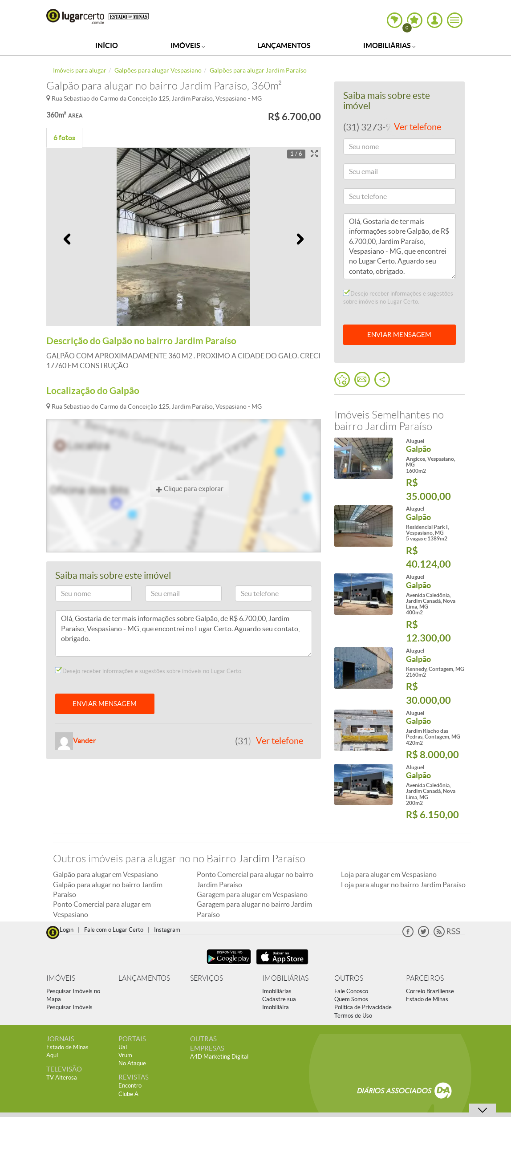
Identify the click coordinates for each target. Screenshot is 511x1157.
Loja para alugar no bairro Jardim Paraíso (403, 885)
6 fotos (64, 138)
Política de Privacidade (363, 1007)
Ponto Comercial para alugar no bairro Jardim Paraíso (255, 879)
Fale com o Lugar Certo (113, 929)
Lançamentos (284, 45)
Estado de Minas (427, 999)
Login (66, 929)
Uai (122, 1047)
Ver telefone (279, 741)
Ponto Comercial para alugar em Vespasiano (102, 909)
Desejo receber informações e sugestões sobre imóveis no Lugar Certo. (149, 670)
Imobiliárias (389, 45)
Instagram (167, 929)
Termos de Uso (353, 1015)
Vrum (125, 1055)
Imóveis (187, 45)
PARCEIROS (425, 978)
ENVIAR (399, 334)
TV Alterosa (61, 1077)
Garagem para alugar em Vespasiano (252, 894)
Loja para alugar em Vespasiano (389, 874)
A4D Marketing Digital (219, 1056)
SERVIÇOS (206, 978)
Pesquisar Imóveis (69, 1007)
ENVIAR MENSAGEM (105, 703)
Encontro (130, 1085)
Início (106, 45)
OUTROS (348, 978)
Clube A (128, 1094)
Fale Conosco (351, 991)
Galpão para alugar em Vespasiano (105, 874)
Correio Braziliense (430, 991)
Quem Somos (351, 999)
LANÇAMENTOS (144, 978)
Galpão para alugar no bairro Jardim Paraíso (107, 889)
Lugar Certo (75, 16)
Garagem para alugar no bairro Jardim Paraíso (254, 909)
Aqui (52, 1055)
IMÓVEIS (60, 978)
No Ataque (132, 1063)
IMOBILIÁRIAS (285, 978)
